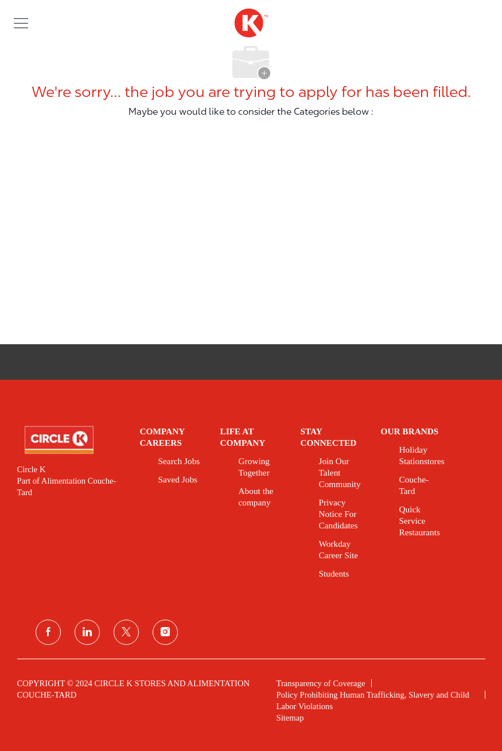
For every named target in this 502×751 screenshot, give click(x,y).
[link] (70, 440)
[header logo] (250, 23)
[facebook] (48, 632)
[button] (21, 23)
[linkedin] (87, 632)
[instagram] (165, 632)
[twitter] (126, 632)
